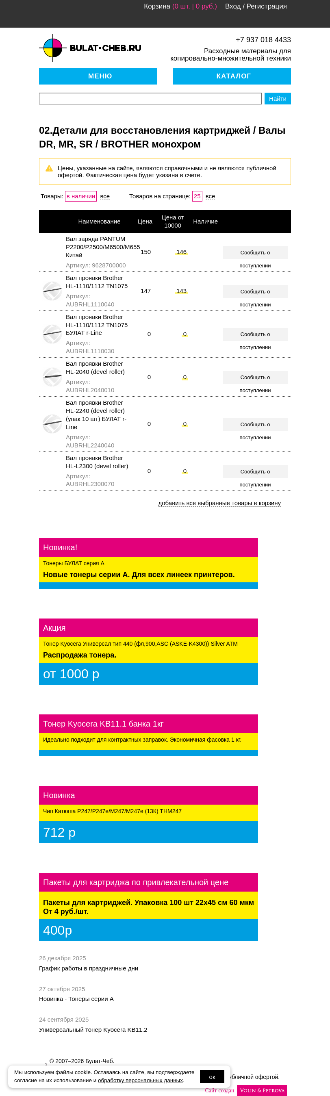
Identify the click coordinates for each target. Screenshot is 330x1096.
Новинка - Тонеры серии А (76, 998)
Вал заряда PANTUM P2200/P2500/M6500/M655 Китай (103, 246)
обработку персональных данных (140, 1080)
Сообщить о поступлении (255, 254)
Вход (233, 6)
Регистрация (267, 6)
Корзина (157, 6)
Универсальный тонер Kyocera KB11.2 (93, 1029)
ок (212, 1076)
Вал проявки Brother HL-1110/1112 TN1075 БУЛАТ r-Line (97, 324)
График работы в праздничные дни (88, 968)
